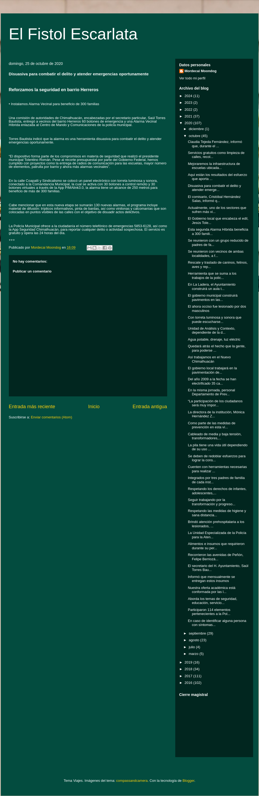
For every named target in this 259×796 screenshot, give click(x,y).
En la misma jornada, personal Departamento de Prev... (211, 392)
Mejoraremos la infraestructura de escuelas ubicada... (214, 166)
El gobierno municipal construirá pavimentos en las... (213, 297)
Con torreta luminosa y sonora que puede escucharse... (214, 319)
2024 (189, 96)
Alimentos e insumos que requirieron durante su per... (216, 546)
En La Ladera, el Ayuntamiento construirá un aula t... (212, 286)
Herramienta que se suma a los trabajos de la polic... (212, 275)
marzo (194, 654)
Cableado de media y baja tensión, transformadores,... (215, 436)
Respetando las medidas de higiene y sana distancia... (217, 513)
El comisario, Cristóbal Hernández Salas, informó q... (214, 199)
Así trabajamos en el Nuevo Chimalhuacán (209, 359)
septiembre (198, 633)
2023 (189, 103)
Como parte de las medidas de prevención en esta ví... (211, 425)
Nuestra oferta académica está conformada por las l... (211, 590)
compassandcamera (132, 781)
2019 (189, 662)
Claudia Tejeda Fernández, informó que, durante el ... (215, 144)
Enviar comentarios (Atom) (51, 417)
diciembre (197, 129)
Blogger (188, 781)
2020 (189, 123)
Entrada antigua (150, 406)
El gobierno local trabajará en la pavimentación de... (212, 370)
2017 (189, 676)
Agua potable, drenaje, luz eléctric (214, 339)
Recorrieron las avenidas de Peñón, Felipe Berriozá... (215, 557)
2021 (189, 116)
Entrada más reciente (32, 406)
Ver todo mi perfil (192, 78)
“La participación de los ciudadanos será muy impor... (215, 403)
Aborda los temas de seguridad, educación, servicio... (212, 601)
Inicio (93, 406)
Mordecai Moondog (201, 71)
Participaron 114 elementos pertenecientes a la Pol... (209, 612)
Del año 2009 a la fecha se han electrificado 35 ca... (212, 381)
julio (192, 647)
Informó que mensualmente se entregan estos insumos (211, 579)
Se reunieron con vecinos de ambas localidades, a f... (215, 253)
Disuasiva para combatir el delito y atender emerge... (214, 188)
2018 (189, 669)
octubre (195, 136)
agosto (194, 640)
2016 (189, 683)
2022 (189, 110)
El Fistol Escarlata (73, 34)
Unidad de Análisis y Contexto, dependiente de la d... (211, 330)
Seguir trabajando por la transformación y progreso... (211, 502)
